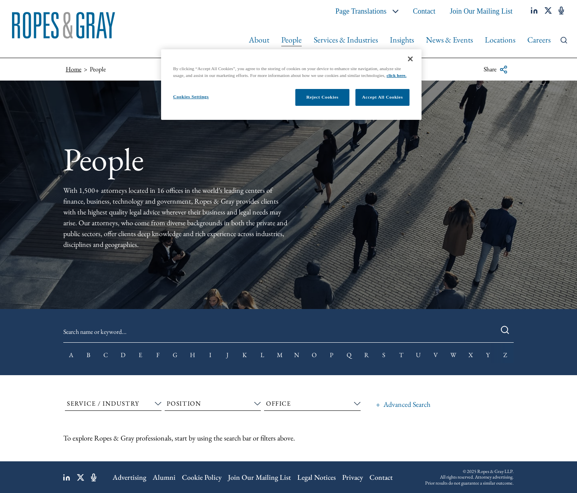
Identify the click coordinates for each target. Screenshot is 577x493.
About (259, 39)
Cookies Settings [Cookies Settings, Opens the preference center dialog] (191, 96)
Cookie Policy (202, 477)
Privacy (352, 477)
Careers (539, 39)
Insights (402, 39)
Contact (424, 11)
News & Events (449, 39)
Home (73, 69)
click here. (397, 75)
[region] (291, 84)
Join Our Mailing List (481, 11)
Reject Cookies (322, 97)
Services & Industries (346, 39)
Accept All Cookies (382, 97)
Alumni (164, 477)
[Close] (410, 59)
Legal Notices (316, 477)
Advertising (129, 477)
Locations (500, 39)
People (291, 39)
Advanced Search (406, 404)
